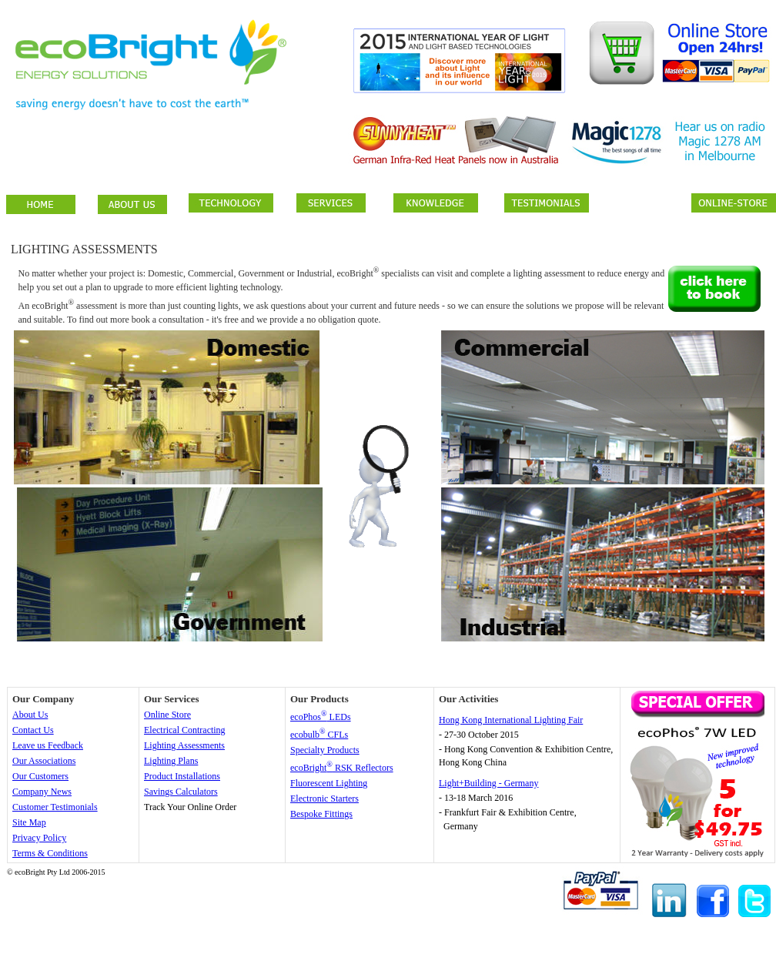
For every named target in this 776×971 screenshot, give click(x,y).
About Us (30, 714)
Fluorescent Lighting (328, 783)
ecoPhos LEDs (320, 717)
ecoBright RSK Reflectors (341, 767)
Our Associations (43, 760)
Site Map (29, 822)
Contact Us (33, 730)
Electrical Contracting (185, 730)
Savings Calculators (181, 791)
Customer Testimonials (55, 807)
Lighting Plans (171, 760)
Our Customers (40, 776)
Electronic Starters (324, 798)
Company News (42, 791)
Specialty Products (325, 750)
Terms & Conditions (50, 853)
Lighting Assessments (184, 745)
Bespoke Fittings (321, 814)
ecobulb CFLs (319, 734)
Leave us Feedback (47, 745)
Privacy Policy (39, 837)
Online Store (167, 714)
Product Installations (182, 776)
